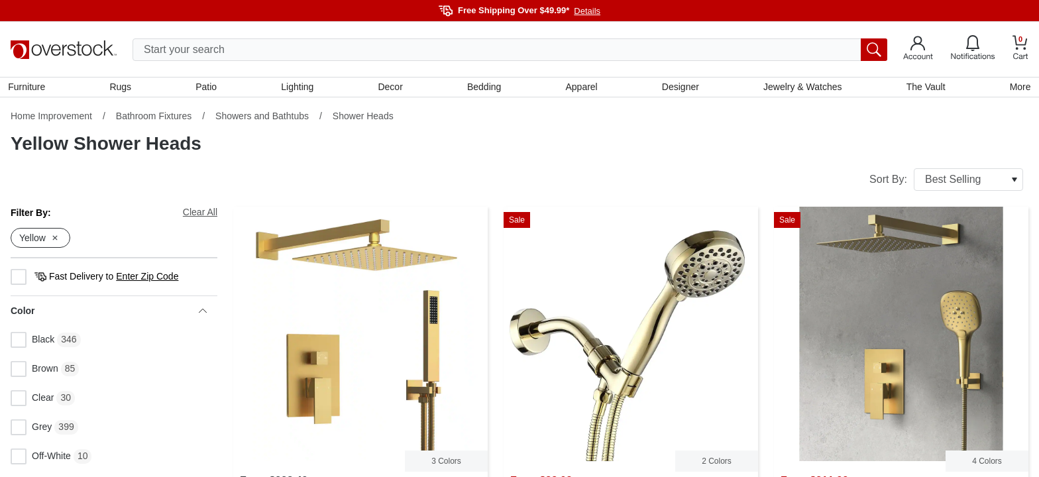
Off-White (41, 459)
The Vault (924, 88)
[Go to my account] (918, 50)
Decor (390, 88)
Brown (34, 372)
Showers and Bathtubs (262, 118)
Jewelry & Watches (801, 88)
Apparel (581, 88)
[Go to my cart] (1020, 49)
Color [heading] (109, 313)
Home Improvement (51, 118)
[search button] (874, 49)
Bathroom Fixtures (153, 118)
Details (587, 11)
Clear (32, 401)
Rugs (122, 88)
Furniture (29, 88)
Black (32, 342)
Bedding (484, 88)
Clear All (200, 214)
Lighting (298, 88)
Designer (679, 88)
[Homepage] (64, 49)
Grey (31, 430)
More (1017, 88)
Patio (208, 88)
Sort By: (946, 182)
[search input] (510, 49)
